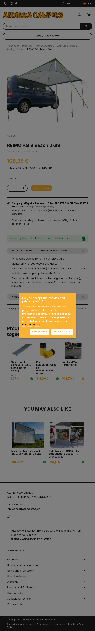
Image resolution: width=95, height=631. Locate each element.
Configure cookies (62, 331)
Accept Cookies (39, 331)
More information (32, 324)
